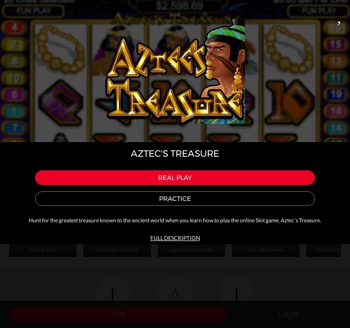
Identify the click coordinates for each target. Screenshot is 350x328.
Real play (175, 178)
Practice (175, 199)
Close (339, 16)
